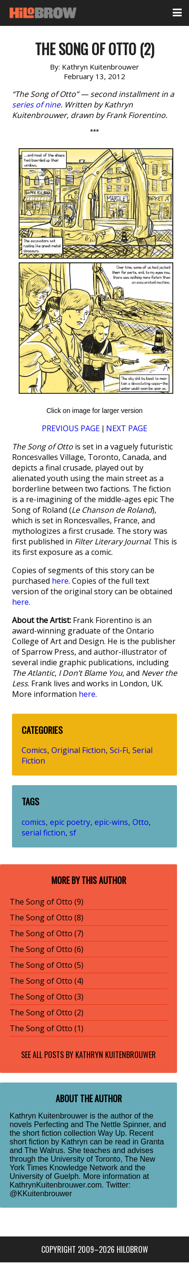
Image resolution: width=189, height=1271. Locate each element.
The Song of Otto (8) (46, 917)
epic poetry (70, 822)
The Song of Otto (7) (46, 933)
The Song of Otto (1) (46, 1028)
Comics (34, 750)
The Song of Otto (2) (46, 1012)
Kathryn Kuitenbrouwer (115, 1054)
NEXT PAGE (126, 428)
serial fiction (43, 832)
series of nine (36, 104)
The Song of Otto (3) (46, 996)
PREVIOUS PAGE (71, 428)
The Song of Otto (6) (46, 949)
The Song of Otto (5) (46, 965)
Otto (140, 822)
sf (73, 832)
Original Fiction (78, 750)
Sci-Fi (119, 750)
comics (34, 822)
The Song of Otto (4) (46, 981)
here (60, 581)
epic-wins (111, 822)
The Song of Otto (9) (46, 901)
